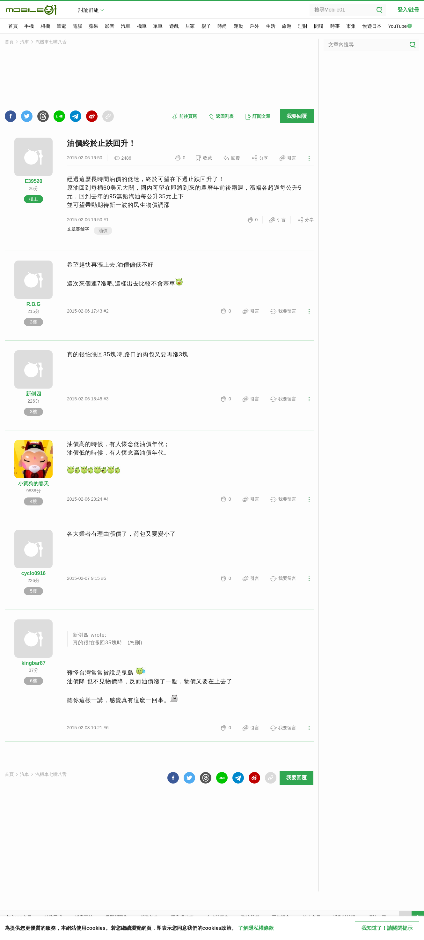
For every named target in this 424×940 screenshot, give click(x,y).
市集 (351, 26)
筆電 (61, 26)
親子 (206, 26)
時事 (335, 26)
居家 (190, 26)
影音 (109, 26)
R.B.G (33, 304)
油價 (103, 230)
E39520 (33, 181)
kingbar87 (33, 663)
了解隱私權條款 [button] (256, 928)
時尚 (222, 26)
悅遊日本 (372, 26)
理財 (303, 26)
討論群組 (88, 10)
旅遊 (286, 26)
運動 (238, 26)
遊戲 (174, 26)
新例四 (33, 394)
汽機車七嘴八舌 (51, 41)
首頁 (13, 26)
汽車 (125, 26)
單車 (158, 26)
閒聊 (319, 26)
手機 (29, 26)
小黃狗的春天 (33, 483)
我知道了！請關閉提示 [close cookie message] (387, 928)
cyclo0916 (33, 573)
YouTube (400, 26)
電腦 (77, 26)
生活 (270, 26)
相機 (45, 26)
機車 (142, 26)
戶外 (254, 26)
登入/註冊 (408, 9)
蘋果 (93, 26)
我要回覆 (297, 116)
